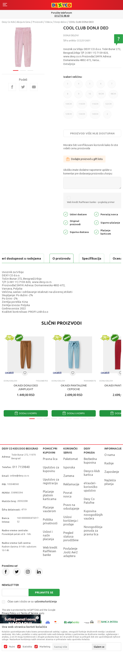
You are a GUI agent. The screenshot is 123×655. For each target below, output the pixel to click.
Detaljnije (69, 64)
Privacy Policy (9, 613)
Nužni (12, 647)
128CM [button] (68, 116)
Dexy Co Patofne (89, 500)
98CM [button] (113, 95)
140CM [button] (95, 116)
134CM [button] (82, 116)
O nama (109, 454)
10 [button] (89, 95)
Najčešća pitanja (110, 482)
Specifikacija (91, 258)
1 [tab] (15, 70)
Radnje (109, 463)
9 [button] (78, 95)
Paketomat (70, 459)
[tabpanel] (23, 47)
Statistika (27, 647)
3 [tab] (30, 70)
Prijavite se (44, 592)
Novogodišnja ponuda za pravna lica (93, 530)
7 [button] (112, 85)
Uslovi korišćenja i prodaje (70, 520)
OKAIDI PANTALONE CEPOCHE (74, 387)
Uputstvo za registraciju (51, 481)
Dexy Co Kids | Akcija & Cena (16, 22)
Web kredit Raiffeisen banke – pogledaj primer (91, 202)
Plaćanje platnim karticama (49, 495)
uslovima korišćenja (46, 601)
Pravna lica (50, 459)
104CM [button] (68, 105)
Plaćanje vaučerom (49, 509)
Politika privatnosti (50, 521)
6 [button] (101, 85)
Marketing (45, 647)
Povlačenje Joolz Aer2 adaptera (70, 552)
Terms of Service (29, 613)
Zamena (68, 475)
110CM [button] (82, 105)
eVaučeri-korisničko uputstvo (90, 486)
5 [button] (89, 85)
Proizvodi (38, 22)
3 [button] (67, 85)
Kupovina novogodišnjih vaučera (93, 514)
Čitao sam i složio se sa (32, 601)
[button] (25, 373)
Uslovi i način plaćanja (48, 535)
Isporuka (69, 467)
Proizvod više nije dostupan (92, 133)
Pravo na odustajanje (71, 506)
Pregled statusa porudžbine (70, 536)
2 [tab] (23, 70)
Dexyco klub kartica (92, 472)
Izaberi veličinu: (72, 76)
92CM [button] (101, 95)
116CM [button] (95, 105)
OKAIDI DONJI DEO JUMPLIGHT (26, 387)
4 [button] (78, 85)
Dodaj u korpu (26, 413)
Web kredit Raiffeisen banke (50, 551)
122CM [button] (108, 105)
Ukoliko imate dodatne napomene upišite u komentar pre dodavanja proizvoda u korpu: (88, 171)
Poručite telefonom (61, 12)
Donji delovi (60, 22)
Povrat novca (67, 494)
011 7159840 (21, 467)
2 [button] (107, 116)
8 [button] (67, 95)
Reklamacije (71, 484)
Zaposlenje (111, 471)
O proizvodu (61, 258)
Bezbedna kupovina (90, 460)
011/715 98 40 (62, 16)
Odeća (48, 22)
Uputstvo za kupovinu (51, 469)
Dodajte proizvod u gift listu (84, 159)
